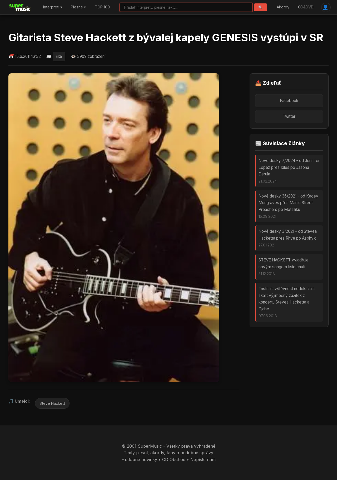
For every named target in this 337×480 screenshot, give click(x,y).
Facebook (289, 100)
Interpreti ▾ (52, 7)
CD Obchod (173, 459)
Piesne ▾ (78, 7)
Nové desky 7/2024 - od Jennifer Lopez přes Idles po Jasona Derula (289, 167)
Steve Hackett (52, 403)
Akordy (283, 7)
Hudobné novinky (139, 459)
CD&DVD (306, 7)
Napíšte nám (203, 459)
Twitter (289, 116)
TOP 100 (102, 7)
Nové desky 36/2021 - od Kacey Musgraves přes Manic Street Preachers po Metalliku (288, 203)
